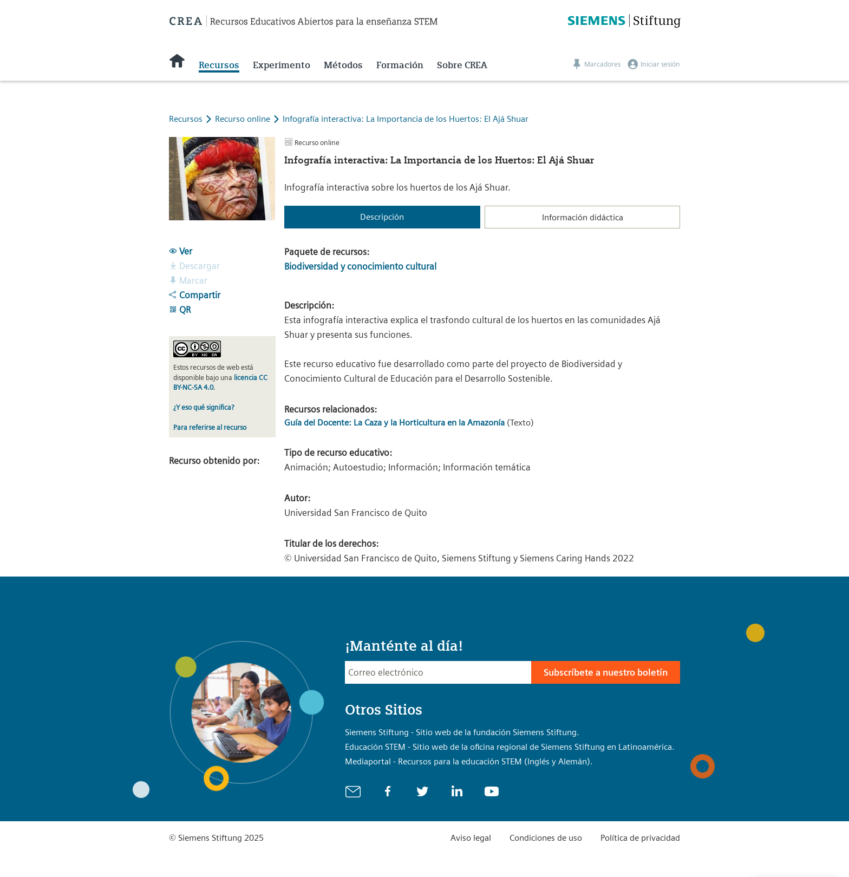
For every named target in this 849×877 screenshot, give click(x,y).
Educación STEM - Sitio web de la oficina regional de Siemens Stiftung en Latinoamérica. (510, 747)
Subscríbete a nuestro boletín (606, 672)
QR (180, 309)
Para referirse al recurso (209, 427)
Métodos (343, 65)
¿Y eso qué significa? (203, 407)
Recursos (219, 65)
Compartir (194, 295)
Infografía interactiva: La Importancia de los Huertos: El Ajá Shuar (405, 119)
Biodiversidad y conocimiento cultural (360, 266)
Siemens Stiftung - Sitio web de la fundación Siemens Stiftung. (462, 732)
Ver (180, 251)
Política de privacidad (640, 838)
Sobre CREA (462, 65)
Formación (399, 65)
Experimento (281, 65)
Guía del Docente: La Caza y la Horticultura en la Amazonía (394, 422)
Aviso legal (470, 838)
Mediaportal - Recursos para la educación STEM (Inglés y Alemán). (469, 761)
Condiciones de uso (546, 838)
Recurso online (243, 119)
